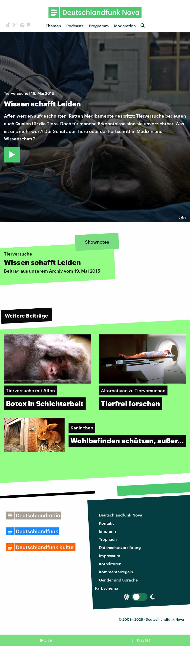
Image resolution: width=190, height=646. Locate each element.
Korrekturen (110, 563)
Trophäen (108, 539)
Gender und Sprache (118, 580)
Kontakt (106, 523)
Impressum (109, 555)
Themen (53, 25)
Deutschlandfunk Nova (120, 515)
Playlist (143, 640)
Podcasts (75, 25)
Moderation (125, 25)
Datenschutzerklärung (120, 547)
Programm (99, 25)
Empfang (107, 531)
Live (48, 640)
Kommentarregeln (116, 571)
